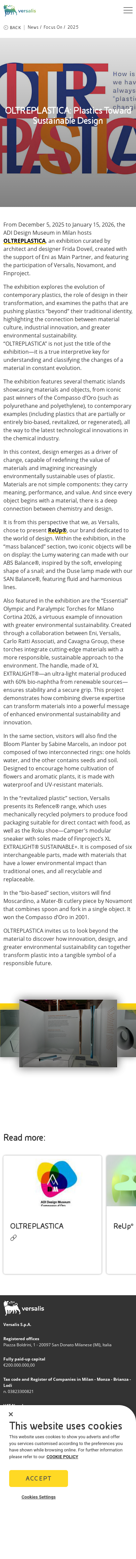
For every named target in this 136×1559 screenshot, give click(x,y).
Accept (38, 1478)
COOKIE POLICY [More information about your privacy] (62, 1456)
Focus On (53, 27)
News (33, 27)
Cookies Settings (39, 1496)
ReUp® (123, 1226)
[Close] (10, 1414)
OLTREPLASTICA (24, 241)
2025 (72, 27)
